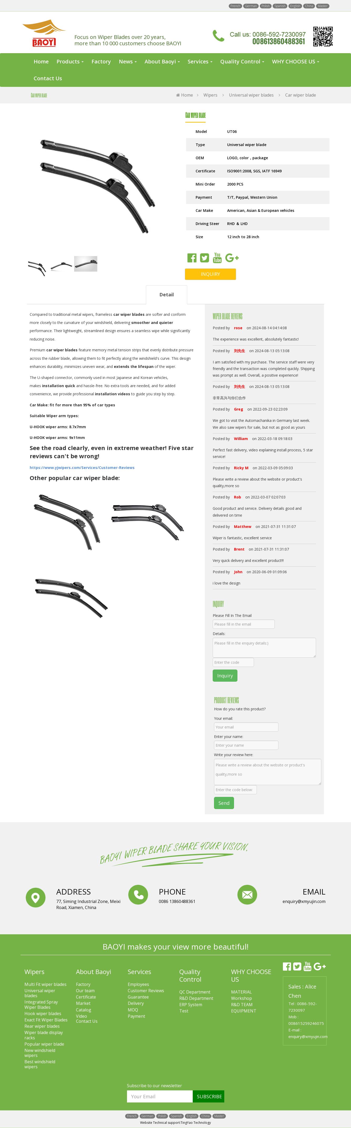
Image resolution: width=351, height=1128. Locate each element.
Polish (266, 6)
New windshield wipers (39, 1053)
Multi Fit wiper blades (45, 984)
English (295, 6)
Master (323, 6)
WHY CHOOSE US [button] (295, 61)
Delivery (136, 1003)
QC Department (194, 992)
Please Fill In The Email (232, 615)
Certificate (86, 997)
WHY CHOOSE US (251, 975)
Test (183, 1011)
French (235, 6)
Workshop (241, 998)
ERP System (190, 1004)
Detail (166, 294)
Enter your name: (228, 736)
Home (41, 61)
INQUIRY (210, 274)
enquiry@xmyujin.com (308, 1036)
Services (139, 971)
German (251, 6)
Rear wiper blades (42, 1026)
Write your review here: (233, 754)
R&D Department (196, 998)
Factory (101, 61)
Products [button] (70, 61)
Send (224, 803)
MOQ (133, 1009)
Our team (85, 990)
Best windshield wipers (39, 1064)
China (309, 6)
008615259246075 (306, 1023)
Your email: (223, 718)
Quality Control (190, 975)
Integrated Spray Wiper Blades (41, 1005)
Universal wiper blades (251, 95)
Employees (138, 984)
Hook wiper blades (42, 1013)
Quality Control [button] (242, 61)
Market (83, 1003)
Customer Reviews (146, 990)
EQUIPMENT (243, 1011)
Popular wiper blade (44, 1044)
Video (81, 1016)
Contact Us (48, 78)
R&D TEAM (242, 1004)
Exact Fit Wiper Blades (46, 1019)
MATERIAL (241, 992)
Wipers (210, 95)
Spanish (280, 6)
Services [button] (200, 61)
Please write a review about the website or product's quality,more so (267, 772)
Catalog (83, 1009)
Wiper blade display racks (43, 1035)
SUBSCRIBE (209, 1096)
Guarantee (138, 997)
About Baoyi (93, 971)
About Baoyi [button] (162, 61)
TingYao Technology (196, 1122)
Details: (219, 633)
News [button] (128, 61)
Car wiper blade (300, 95)
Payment (136, 1016)
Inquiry (225, 675)
